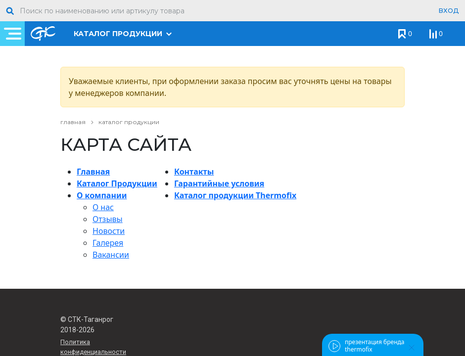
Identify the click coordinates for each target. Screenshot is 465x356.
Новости (109, 230)
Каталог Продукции (117, 183)
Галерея (108, 242)
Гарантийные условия (219, 183)
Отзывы (108, 219)
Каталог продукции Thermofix (235, 195)
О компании (102, 195)
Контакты (194, 171)
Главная (93, 171)
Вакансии (111, 254)
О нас (103, 207)
